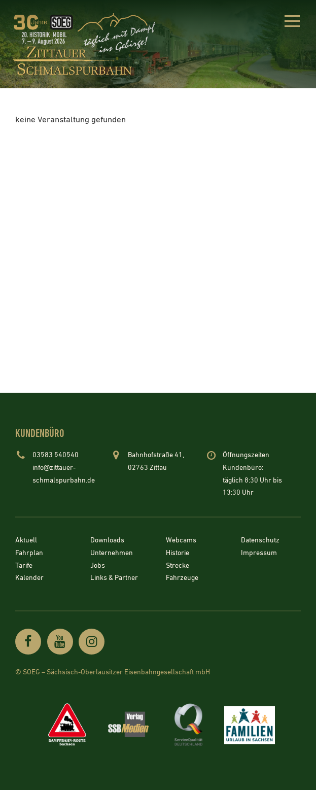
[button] (292, 22)
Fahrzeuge (182, 578)
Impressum (259, 553)
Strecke (177, 565)
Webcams (181, 540)
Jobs (97, 565)
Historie (177, 553)
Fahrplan (29, 553)
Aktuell (26, 540)
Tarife (23, 565)
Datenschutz (260, 540)
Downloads (107, 540)
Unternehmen (111, 553)
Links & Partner (114, 578)
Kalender (29, 578)
